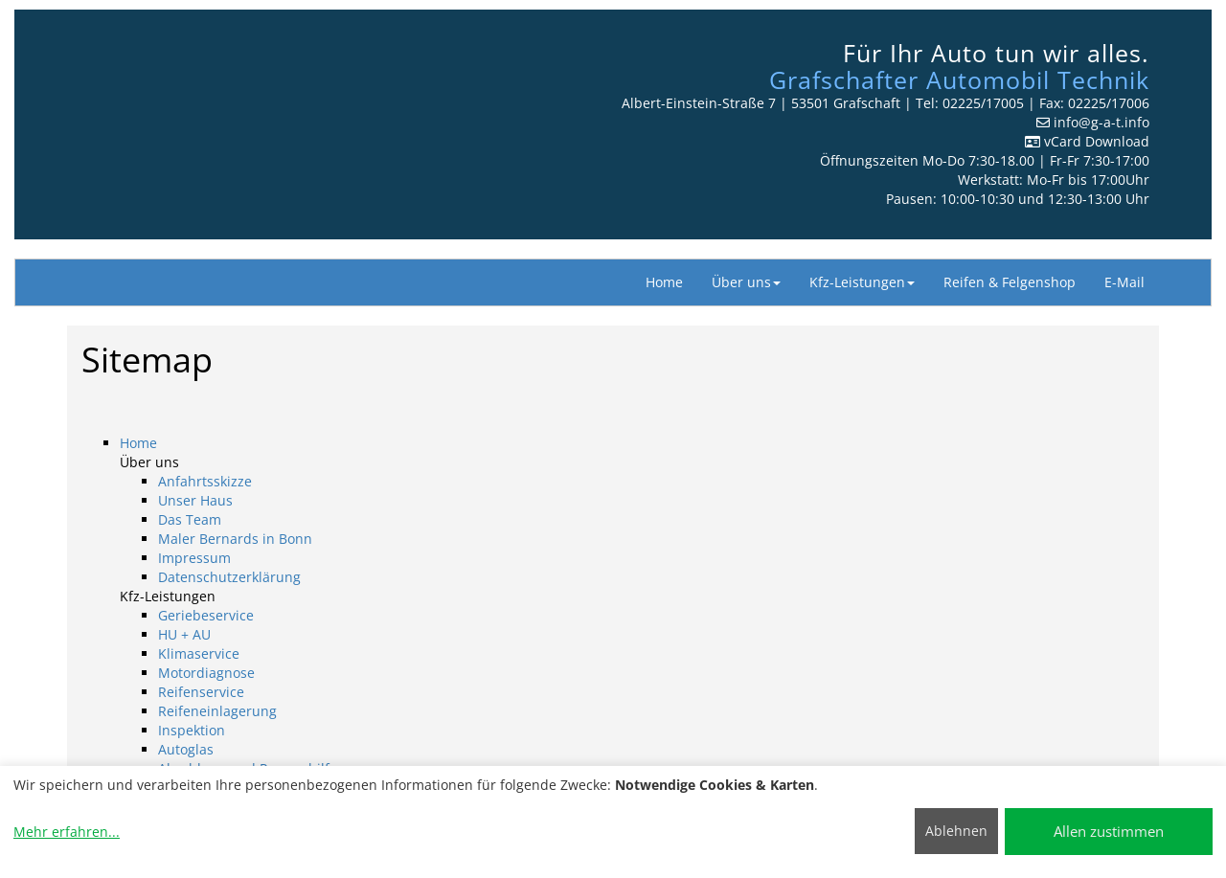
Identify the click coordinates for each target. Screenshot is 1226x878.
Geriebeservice (206, 615)
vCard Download (1087, 141)
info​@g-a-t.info (1101, 122)
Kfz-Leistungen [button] (862, 282)
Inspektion (191, 730)
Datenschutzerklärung (229, 577)
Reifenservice (201, 692)
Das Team (189, 519)
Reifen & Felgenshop (1009, 282)
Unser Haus (195, 500)
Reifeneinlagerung (217, 711)
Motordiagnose (206, 673)
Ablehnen (956, 831)
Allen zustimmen (1109, 831)
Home (664, 282)
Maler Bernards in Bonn (235, 538)
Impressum (194, 558)
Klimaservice (198, 653)
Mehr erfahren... (66, 831)
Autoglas (186, 749)
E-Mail (1124, 282)
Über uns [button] (746, 282)
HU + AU (184, 634)
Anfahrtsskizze (205, 481)
